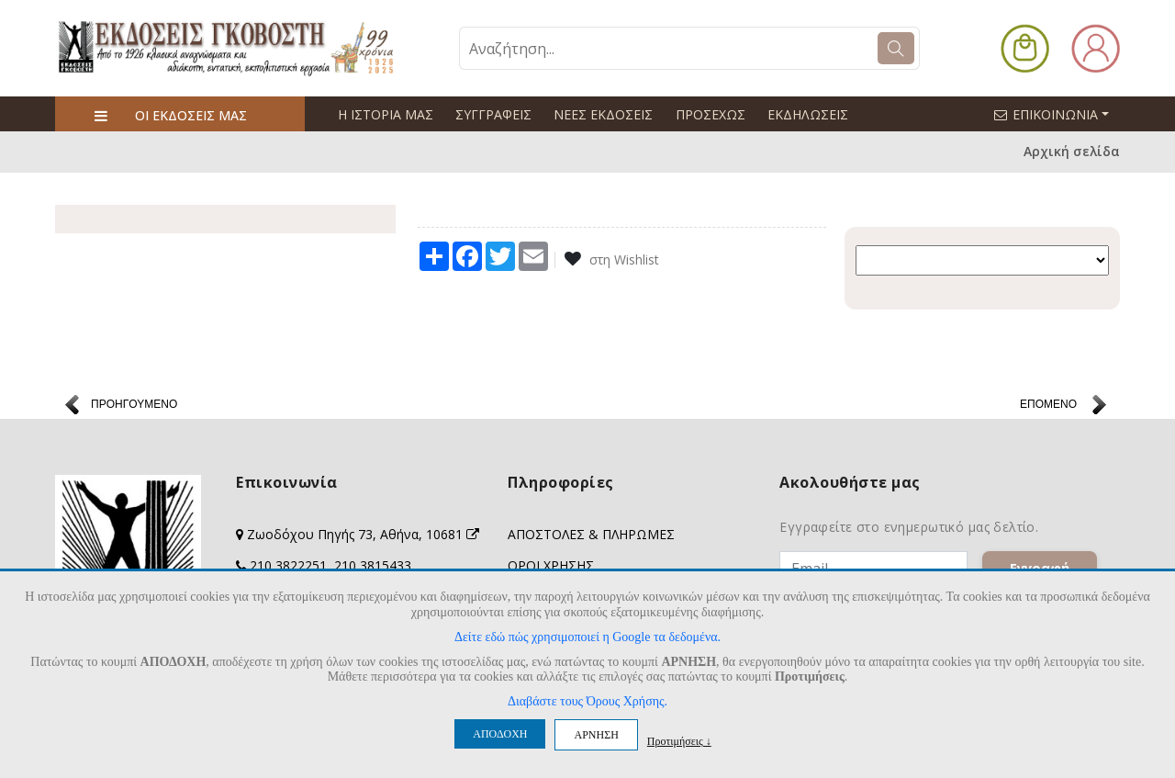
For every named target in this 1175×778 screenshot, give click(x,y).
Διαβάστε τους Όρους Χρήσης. (587, 701)
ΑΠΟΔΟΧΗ (500, 733)
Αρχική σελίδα (1072, 152)
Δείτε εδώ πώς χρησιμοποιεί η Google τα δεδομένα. (587, 637)
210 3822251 (288, 565)
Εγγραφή (1039, 567)
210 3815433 (372, 565)
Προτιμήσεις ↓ (679, 741)
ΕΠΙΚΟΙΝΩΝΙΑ (1059, 114)
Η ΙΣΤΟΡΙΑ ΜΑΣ (385, 114)
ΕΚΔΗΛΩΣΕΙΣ (806, 114)
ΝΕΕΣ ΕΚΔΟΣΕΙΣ (603, 114)
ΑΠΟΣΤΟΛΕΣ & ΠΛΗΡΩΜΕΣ (591, 534)
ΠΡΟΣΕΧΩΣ (709, 114)
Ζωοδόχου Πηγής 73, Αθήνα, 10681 (363, 534)
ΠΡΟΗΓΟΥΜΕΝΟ (134, 404)
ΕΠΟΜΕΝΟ (1048, 404)
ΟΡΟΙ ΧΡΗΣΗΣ (551, 565)
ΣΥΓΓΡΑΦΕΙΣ (493, 114)
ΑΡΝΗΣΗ (596, 734)
